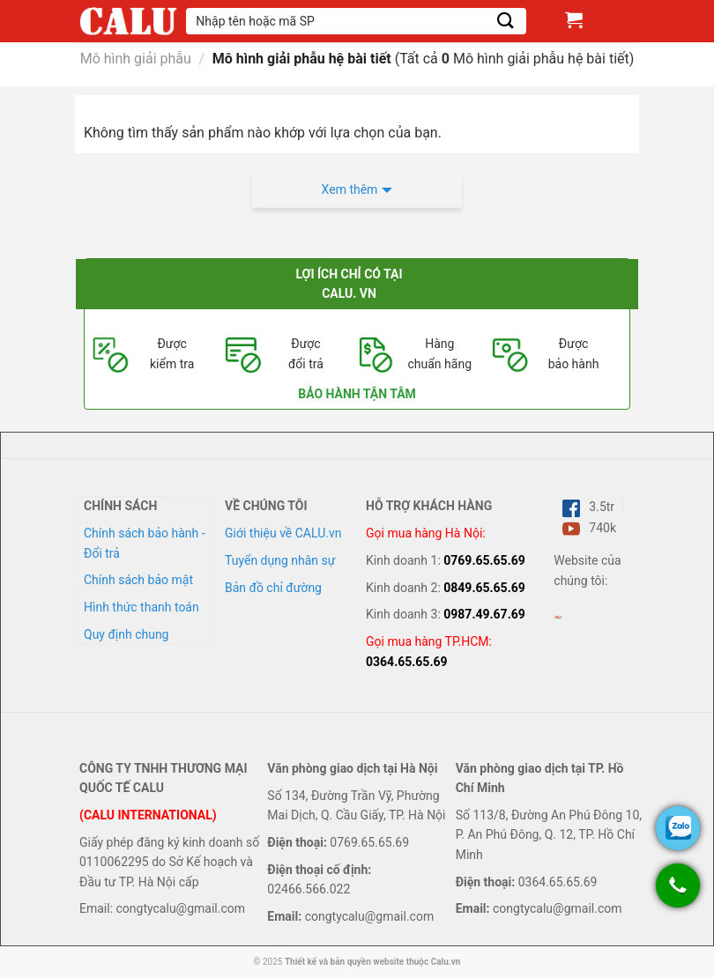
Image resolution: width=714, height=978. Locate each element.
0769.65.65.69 (484, 560)
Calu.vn (446, 962)
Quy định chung (126, 634)
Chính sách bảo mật (138, 580)
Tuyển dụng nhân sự (280, 560)
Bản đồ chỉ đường (273, 588)
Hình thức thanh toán (141, 607)
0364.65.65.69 (407, 662)
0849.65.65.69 (484, 588)
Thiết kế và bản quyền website (344, 962)
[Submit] (505, 20)
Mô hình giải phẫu (135, 58)
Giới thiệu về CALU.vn (283, 533)
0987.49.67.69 (484, 614)
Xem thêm (350, 189)
